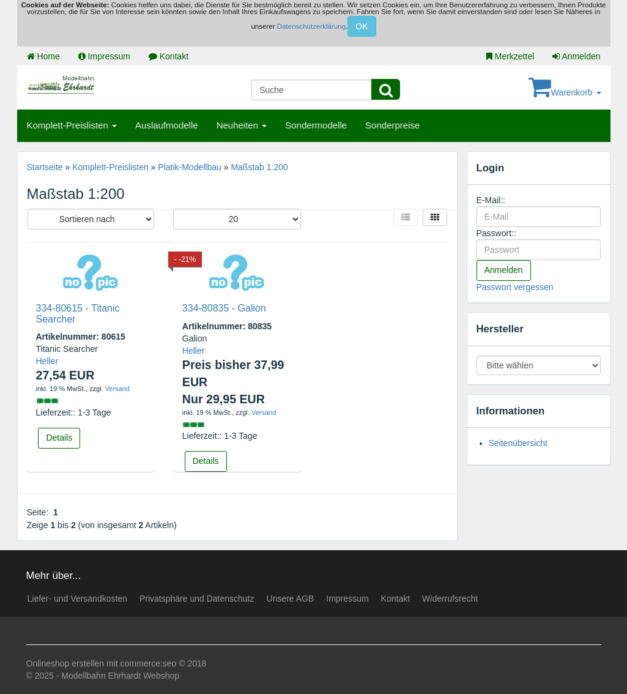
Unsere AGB (290, 598)
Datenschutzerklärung (311, 26)
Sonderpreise (392, 125)
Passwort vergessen (515, 287)
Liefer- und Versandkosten (77, 598)
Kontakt (168, 56)
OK (361, 26)
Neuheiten (242, 125)
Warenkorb (565, 92)
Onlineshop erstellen (65, 663)
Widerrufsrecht (450, 598)
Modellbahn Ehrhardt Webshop (120, 676)
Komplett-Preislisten (72, 125)
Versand (117, 388)
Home (43, 56)
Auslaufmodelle (166, 125)
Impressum (104, 56)
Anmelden (576, 56)
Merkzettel (510, 56)
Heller (47, 361)
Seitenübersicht (518, 443)
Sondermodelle (316, 125)
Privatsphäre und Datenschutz (196, 598)
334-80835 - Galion (224, 308)
